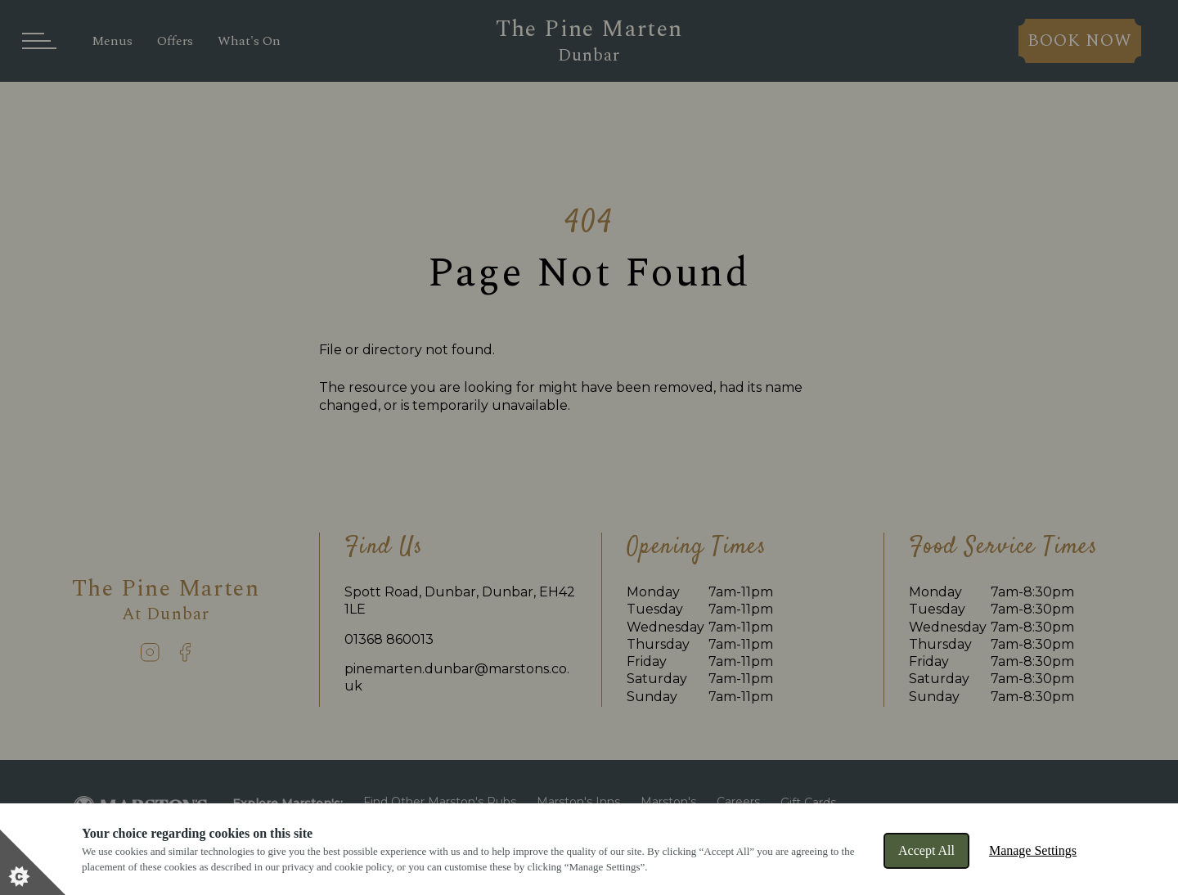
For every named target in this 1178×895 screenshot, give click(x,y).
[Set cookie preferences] (32, 862)
